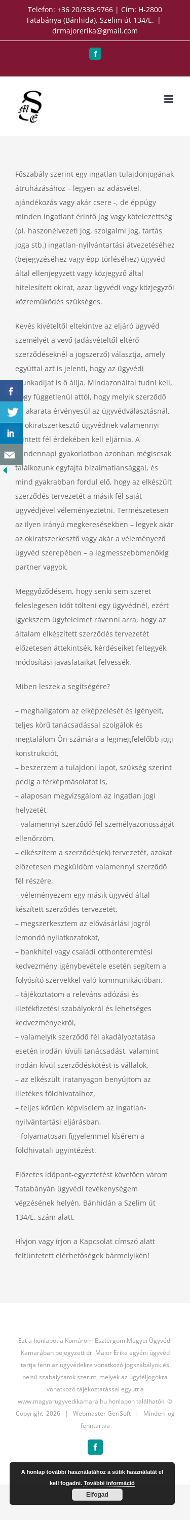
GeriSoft (119, 1413)
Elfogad (97, 1494)
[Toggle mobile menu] (169, 99)
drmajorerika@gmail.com (95, 30)
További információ (109, 1483)
